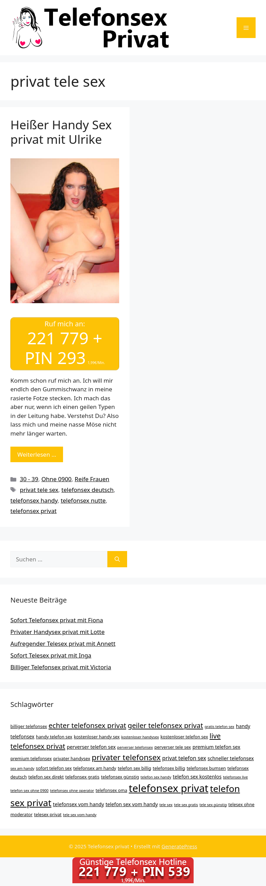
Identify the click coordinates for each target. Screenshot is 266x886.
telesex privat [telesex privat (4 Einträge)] (47, 814)
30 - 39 (29, 479)
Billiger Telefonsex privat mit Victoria (60, 667)
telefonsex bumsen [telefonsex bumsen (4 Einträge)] (206, 768)
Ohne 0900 (56, 479)
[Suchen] (117, 559)
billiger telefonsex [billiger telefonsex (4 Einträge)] (28, 726)
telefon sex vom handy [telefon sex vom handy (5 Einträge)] (132, 804)
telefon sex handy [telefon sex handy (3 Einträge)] (156, 777)
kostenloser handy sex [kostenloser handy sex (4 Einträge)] (96, 737)
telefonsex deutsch (87, 490)
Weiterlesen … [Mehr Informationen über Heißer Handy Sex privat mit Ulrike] (36, 454)
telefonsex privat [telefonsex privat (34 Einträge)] (169, 788)
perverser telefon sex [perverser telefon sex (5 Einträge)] (91, 747)
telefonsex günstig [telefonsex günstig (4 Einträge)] (120, 777)
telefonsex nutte (83, 500)
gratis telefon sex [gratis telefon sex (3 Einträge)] (219, 726)
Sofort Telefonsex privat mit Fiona (56, 620)
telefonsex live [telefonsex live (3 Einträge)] (235, 777)
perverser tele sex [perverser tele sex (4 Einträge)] (172, 747)
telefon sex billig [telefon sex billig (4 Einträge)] (134, 768)
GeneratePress (179, 846)
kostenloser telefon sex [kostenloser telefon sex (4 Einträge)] (184, 737)
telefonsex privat (33, 511)
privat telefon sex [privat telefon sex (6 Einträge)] (184, 758)
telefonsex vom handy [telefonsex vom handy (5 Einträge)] (78, 804)
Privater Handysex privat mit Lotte (57, 632)
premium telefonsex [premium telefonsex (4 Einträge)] (31, 758)
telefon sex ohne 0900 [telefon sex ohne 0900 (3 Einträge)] (29, 790)
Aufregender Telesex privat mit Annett (62, 643)
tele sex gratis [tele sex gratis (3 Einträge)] (186, 804)
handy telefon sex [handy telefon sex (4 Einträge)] (54, 737)
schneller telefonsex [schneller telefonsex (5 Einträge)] (230, 758)
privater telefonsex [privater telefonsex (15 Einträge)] (126, 757)
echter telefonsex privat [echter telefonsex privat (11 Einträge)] (87, 725)
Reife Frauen (92, 479)
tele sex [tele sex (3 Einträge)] (165, 804)
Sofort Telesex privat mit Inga (50, 655)
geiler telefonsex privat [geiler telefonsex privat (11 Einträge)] (165, 725)
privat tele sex (39, 490)
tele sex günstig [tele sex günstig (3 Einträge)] (213, 804)
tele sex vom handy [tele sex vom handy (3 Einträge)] (79, 814)
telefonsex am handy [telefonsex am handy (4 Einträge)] (94, 768)
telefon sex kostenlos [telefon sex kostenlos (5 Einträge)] (197, 776)
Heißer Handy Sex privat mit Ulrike (61, 131)
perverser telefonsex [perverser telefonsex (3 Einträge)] (135, 747)
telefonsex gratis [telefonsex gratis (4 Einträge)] (82, 777)
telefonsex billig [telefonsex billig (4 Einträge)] (169, 768)
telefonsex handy (33, 500)
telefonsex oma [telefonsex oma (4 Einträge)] (111, 790)
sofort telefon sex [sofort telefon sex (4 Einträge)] (54, 768)
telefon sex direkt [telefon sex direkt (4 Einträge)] (46, 777)
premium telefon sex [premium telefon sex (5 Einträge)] (216, 747)
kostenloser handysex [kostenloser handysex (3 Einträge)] (140, 737)
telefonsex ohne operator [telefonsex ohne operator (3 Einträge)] (72, 790)
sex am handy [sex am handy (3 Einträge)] (22, 768)
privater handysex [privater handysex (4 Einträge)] (71, 758)
